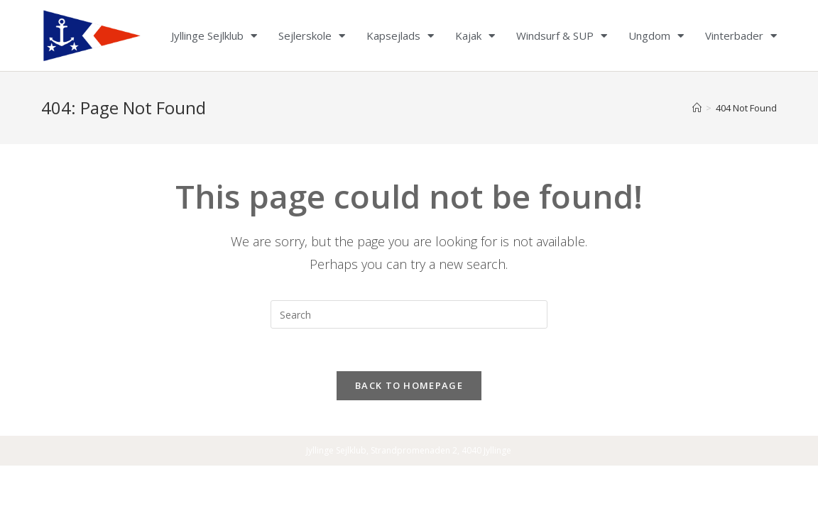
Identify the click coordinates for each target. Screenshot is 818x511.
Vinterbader (741, 35)
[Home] (697, 107)
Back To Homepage (409, 385)
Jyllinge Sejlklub (214, 35)
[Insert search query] (409, 314)
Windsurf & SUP (561, 35)
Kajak (475, 35)
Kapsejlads (400, 35)
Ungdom (656, 35)
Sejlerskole (311, 35)
